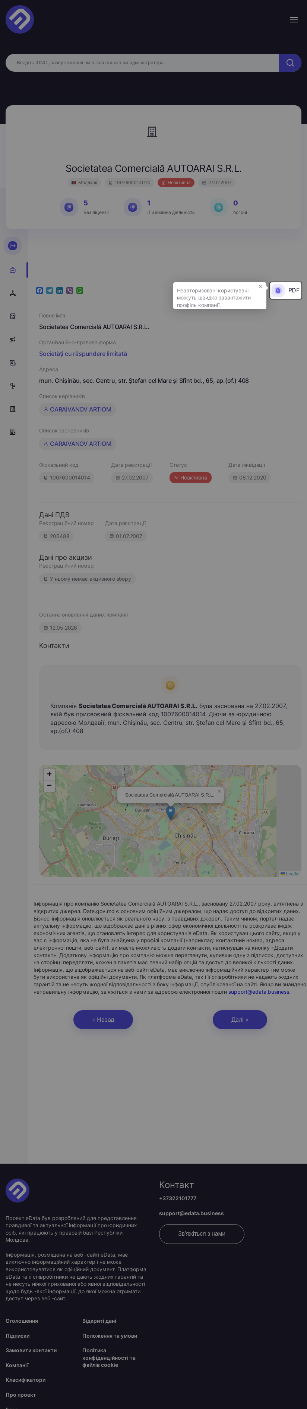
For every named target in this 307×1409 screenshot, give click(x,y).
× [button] (261, 286)
